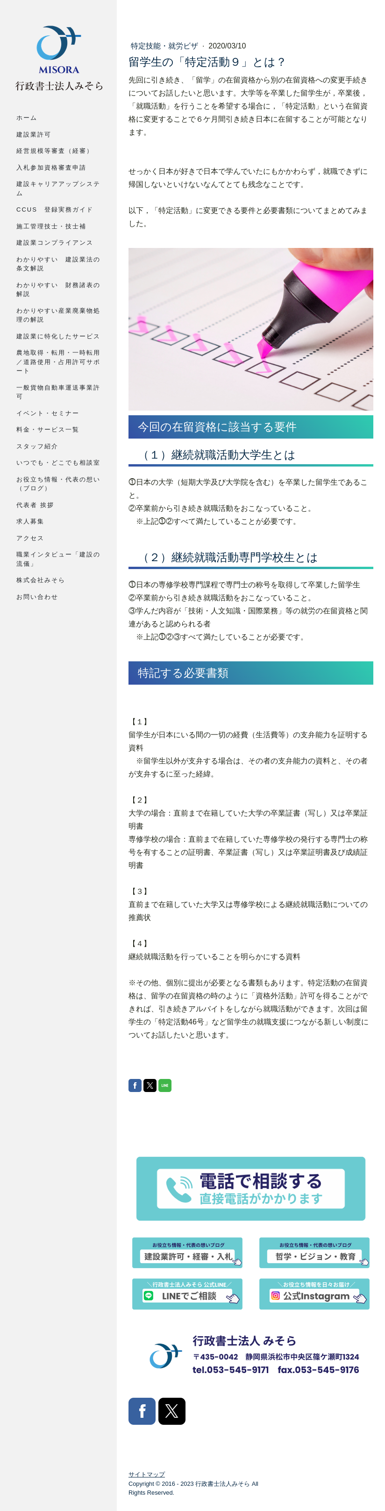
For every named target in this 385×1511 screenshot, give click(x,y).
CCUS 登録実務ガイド (54, 209)
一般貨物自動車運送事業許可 (58, 392)
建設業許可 (33, 134)
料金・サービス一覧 (47, 429)
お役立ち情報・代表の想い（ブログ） (58, 484)
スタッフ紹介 (37, 446)
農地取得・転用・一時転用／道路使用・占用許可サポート (58, 361)
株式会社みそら (40, 580)
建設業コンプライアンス (54, 242)
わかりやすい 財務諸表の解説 (58, 290)
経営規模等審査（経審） (54, 150)
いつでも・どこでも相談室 (58, 462)
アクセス (30, 538)
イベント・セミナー (47, 413)
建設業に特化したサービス (58, 336)
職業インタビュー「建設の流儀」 (58, 559)
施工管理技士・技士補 (51, 226)
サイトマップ (146, 1474)
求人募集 (30, 521)
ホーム (26, 117)
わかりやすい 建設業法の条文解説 (58, 264)
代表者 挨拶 (35, 504)
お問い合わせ (37, 596)
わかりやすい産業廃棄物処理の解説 (58, 315)
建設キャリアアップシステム (58, 188)
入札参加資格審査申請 (51, 167)
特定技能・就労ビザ (165, 46)
